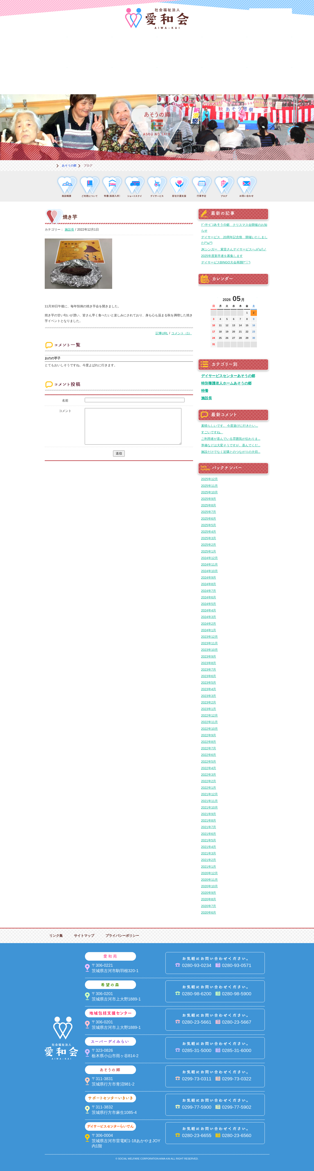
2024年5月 (208, 604)
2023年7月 (208, 669)
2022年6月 (208, 755)
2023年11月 (209, 643)
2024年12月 (209, 558)
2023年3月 (208, 696)
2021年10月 (209, 807)
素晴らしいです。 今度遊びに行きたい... (229, 425)
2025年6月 (208, 518)
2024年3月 (208, 617)
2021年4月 (208, 847)
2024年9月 (208, 577)
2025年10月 (209, 492)
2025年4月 (208, 531)
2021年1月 (208, 866)
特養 (204, 391)
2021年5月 (208, 840)
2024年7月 (208, 591)
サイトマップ (84, 935)
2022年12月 (209, 715)
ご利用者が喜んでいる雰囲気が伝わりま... (231, 439)
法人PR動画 (270, 14)
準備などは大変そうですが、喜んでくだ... (231, 445)
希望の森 (134, 48)
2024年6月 (208, 597)
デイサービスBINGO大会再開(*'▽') (225, 262)
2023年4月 (208, 689)
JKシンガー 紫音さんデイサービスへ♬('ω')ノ (233, 249)
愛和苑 (89, 48)
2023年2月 (208, 702)
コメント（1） (181, 333)
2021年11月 (209, 801)
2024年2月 (208, 623)
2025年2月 (208, 544)
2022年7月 (208, 748)
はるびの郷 (134, 79)
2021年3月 (208, 853)
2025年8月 (208, 505)
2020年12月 (209, 873)
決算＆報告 (179, 79)
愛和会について (44, 48)
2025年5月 (208, 525)
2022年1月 (208, 787)
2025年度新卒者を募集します (222, 256)
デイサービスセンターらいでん (89, 79)
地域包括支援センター (179, 48)
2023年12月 (209, 636)
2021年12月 (209, 794)
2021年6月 (208, 834)
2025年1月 (208, 551)
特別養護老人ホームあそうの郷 (226, 383)
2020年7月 (208, 906)
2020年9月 (208, 893)
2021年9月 (208, 814)
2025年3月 (208, 538)
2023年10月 (209, 650)
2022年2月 (208, 781)
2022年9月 (208, 735)
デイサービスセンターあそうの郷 (228, 376)
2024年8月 (208, 584)
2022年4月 (208, 768)
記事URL (162, 333)
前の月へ (214, 297)
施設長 (69, 229)
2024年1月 (208, 630)
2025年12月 (209, 479)
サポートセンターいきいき (44, 79)
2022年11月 (209, 722)
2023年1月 (208, 709)
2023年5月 (208, 682)
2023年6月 (208, 676)
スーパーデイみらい (224, 48)
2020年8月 (208, 899)
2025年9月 (208, 499)
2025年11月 (209, 486)
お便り (224, 79)
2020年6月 (208, 912)
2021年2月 (208, 860)
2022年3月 (208, 774)
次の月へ (253, 297)
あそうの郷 (269, 48)
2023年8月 (208, 663)
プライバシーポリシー (122, 935)
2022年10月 (209, 728)
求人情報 (269, 79)
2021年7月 (208, 827)
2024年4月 (208, 610)
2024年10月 (209, 571)
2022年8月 (208, 742)
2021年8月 (208, 820)
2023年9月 (208, 656)
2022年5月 (208, 761)
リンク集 (56, 935)
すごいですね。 (212, 432)
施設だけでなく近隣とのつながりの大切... (231, 452)
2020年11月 (209, 879)
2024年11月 (209, 564)
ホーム (50, 165)
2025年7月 (208, 512)
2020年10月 (209, 886)
